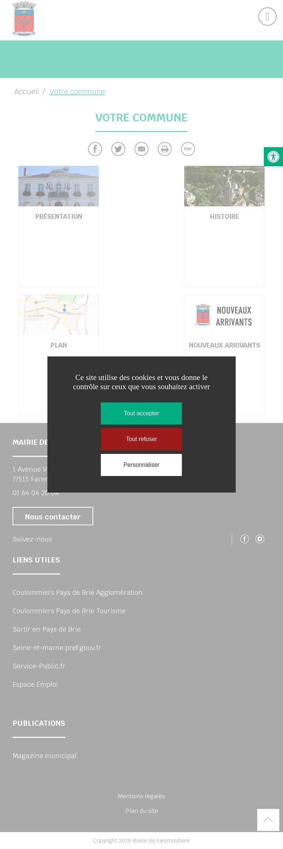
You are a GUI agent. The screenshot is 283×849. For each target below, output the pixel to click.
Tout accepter (141, 413)
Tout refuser (141, 439)
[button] (273, 156)
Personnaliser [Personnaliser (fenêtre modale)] (141, 465)
